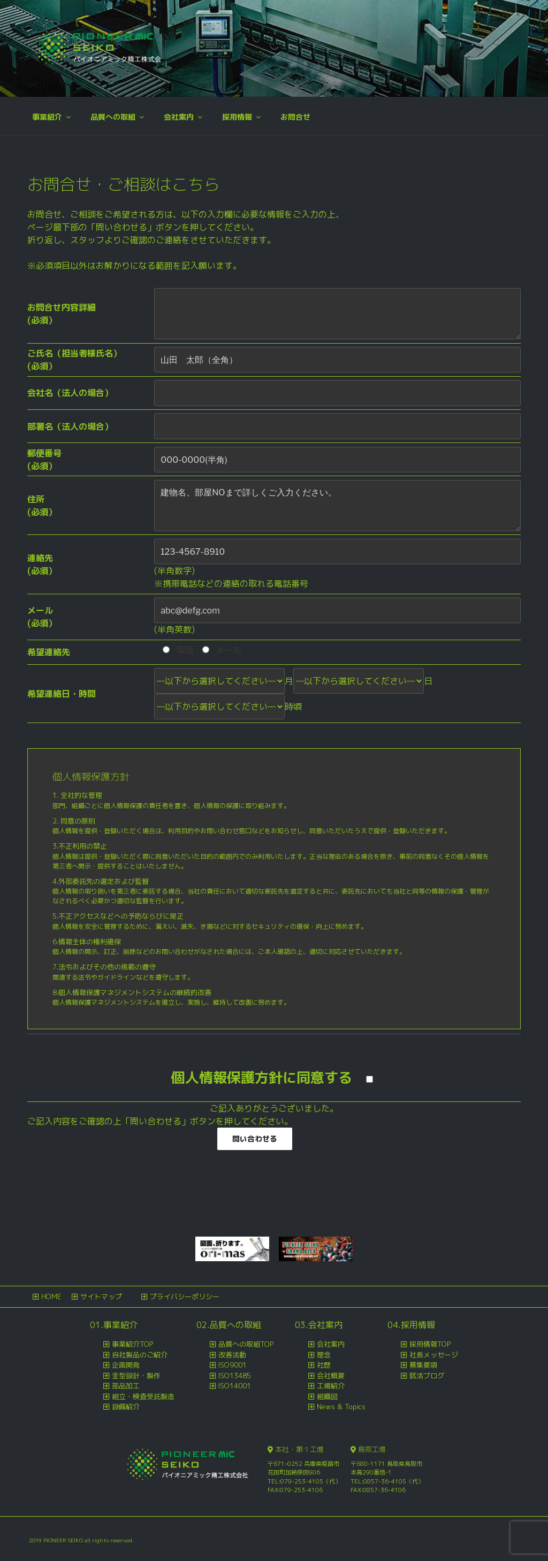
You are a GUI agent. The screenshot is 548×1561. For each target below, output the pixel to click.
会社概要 (331, 1375)
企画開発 (126, 1365)
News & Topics (341, 1406)
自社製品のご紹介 (140, 1355)
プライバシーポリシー (184, 1296)
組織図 (327, 1396)
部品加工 (126, 1386)
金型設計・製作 (136, 1375)
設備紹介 (126, 1406)
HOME (51, 1296)
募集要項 (423, 1365)
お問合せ (295, 117)
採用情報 (242, 117)
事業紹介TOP (132, 1344)
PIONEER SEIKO (64, 1540)
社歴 (324, 1365)
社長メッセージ (433, 1355)
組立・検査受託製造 (143, 1396)
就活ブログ (426, 1375)
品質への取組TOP (245, 1344)
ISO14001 (234, 1386)
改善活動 (232, 1355)
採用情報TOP (430, 1344)
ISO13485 (234, 1375)
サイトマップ (101, 1296)
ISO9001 (232, 1365)
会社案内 (184, 117)
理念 (324, 1355)
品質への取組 (118, 117)
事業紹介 (52, 117)
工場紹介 (331, 1386)
